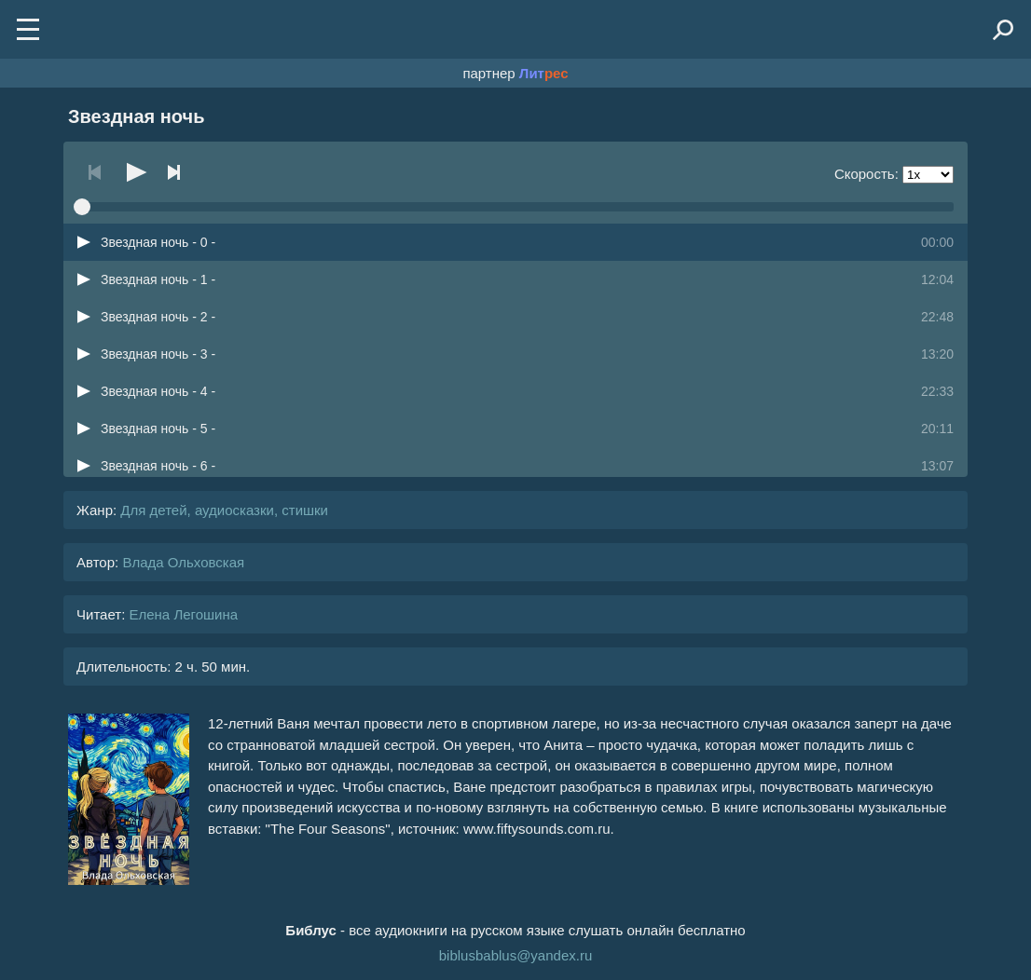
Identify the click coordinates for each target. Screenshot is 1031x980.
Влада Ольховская (183, 562)
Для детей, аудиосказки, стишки (224, 510)
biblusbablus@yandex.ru (516, 955)
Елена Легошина (183, 614)
